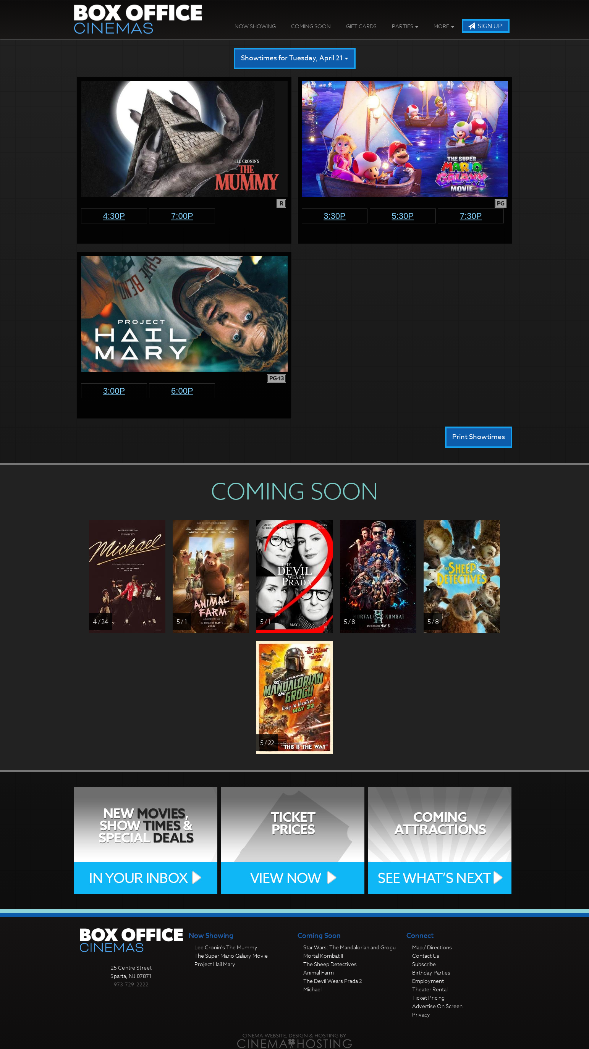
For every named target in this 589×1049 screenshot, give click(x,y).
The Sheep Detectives (330, 964)
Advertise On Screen (437, 1006)
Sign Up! (486, 26)
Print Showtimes (478, 437)
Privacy (421, 1014)
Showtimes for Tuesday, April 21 (294, 58)
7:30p (471, 216)
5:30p (403, 216)
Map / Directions (432, 947)
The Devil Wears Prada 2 (332, 980)
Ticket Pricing (428, 997)
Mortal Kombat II (323, 955)
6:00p (182, 391)
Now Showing (255, 26)
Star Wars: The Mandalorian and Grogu (349, 947)
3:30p (335, 216)
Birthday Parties (431, 972)
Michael (312, 989)
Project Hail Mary (214, 964)
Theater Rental (430, 989)
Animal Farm (318, 972)
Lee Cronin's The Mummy (225, 947)
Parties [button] (405, 26)
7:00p (182, 216)
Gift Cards (361, 26)
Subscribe (424, 964)
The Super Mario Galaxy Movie (231, 955)
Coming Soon (311, 26)
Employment (428, 980)
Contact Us (425, 955)
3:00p (114, 391)
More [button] (444, 26)
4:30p (114, 216)
